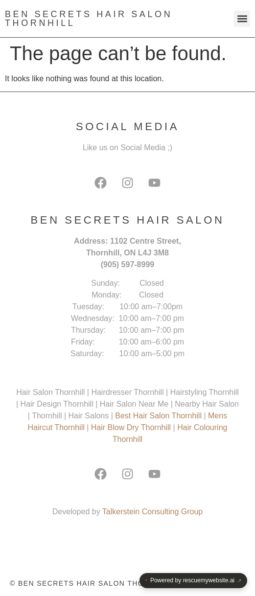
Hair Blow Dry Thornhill (132, 427)
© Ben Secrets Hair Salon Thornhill (91, 583)
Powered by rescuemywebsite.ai (193, 580)
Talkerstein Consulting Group (152, 511)
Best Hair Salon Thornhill (159, 416)
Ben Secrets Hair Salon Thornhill (88, 18)
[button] (242, 19)
